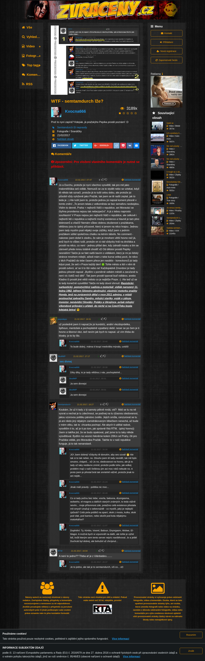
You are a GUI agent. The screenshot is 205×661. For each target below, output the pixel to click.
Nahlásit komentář (132, 179)
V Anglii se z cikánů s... (176, 172)
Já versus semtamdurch (176, 208)
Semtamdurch (65, 127)
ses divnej (65, 361)
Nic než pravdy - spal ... (176, 159)
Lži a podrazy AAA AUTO (176, 133)
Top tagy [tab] (31, 65)
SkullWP (61, 356)
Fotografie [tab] (32, 55)
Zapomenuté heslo (166, 60)
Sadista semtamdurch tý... (177, 228)
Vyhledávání (33, 37)
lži (75, 127)
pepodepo (62, 319)
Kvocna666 (75, 111)
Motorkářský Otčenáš (175, 182)
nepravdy (82, 127)
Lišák (168, 195)
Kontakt (166, 33)
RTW (60, 551)
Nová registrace (166, 51)
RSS (27, 84)
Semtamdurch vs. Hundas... (178, 218)
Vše (27, 27)
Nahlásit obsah (65, 139)
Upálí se (169, 123)
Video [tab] (28, 46)
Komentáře (32, 74)
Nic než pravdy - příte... (176, 146)
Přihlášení (166, 42)
